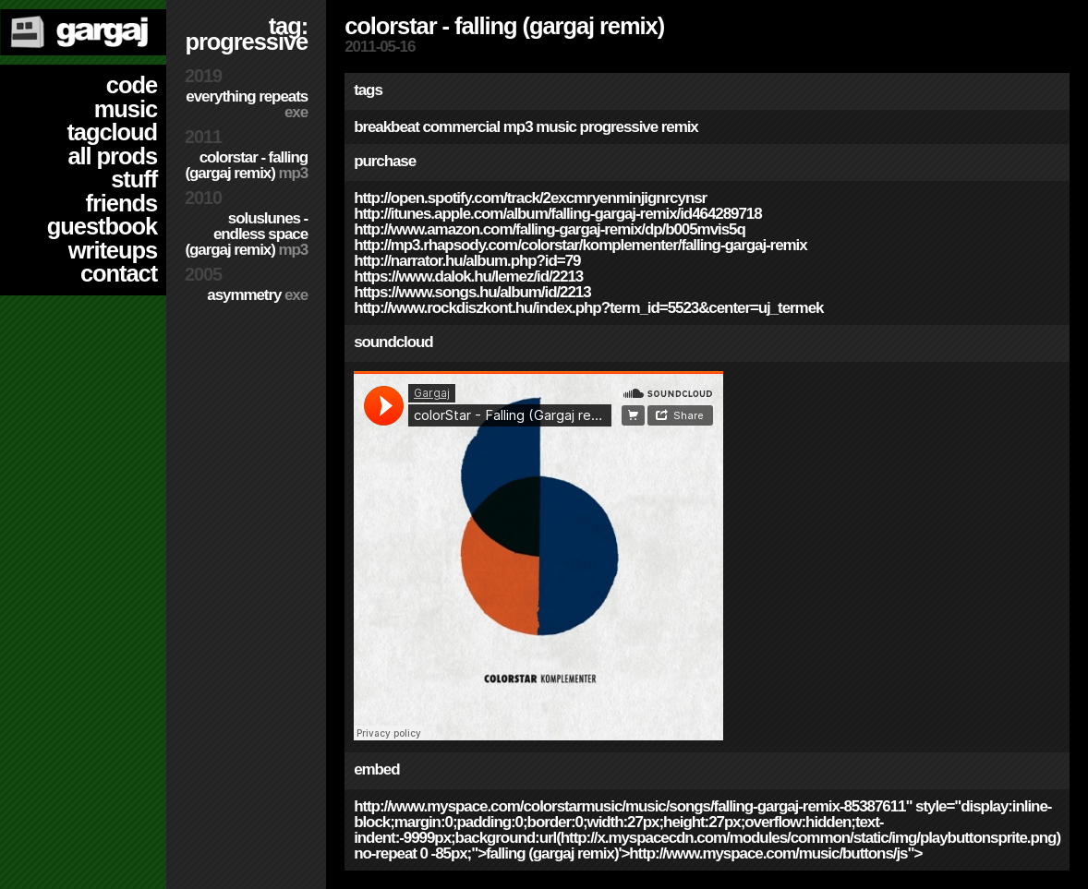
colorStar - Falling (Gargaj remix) (246, 165)
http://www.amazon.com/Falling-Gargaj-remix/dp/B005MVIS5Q (549, 229)
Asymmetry (257, 295)
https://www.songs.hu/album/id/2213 (472, 292)
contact (118, 273)
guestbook (102, 226)
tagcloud (111, 132)
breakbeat (386, 127)
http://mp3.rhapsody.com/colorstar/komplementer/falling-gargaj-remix (580, 245)
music (125, 109)
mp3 (518, 127)
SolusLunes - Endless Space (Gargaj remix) (246, 234)
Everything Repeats (247, 104)
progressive (619, 127)
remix (679, 127)
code (131, 85)
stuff (134, 179)
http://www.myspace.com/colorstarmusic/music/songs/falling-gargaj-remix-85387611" (633, 806)
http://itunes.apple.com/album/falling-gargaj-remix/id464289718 (557, 213)
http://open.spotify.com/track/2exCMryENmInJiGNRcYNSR (530, 198)
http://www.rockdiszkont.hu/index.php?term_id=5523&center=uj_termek (588, 308)
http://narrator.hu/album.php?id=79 (467, 261)
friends (121, 203)
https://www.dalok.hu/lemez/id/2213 (468, 276)
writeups (112, 250)
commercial (461, 127)
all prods (112, 156)
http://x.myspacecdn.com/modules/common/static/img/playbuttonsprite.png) (810, 838)
